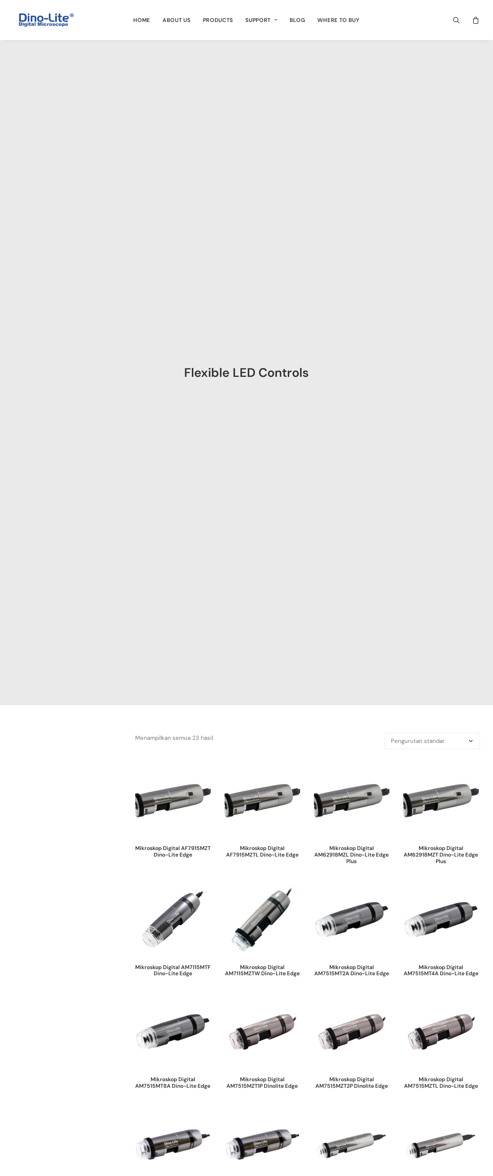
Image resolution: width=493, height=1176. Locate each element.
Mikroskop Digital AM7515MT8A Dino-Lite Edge (172, 547)
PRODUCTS (218, 20)
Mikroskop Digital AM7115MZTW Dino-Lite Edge (262, 435)
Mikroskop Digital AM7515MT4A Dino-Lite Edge (441, 435)
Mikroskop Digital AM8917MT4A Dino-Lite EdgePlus (351, 664)
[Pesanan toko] (432, 206)
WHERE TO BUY (338, 20)
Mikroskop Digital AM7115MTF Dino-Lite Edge (173, 435)
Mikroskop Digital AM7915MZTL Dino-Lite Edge (262, 660)
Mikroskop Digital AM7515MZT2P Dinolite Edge (351, 547)
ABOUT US (177, 20)
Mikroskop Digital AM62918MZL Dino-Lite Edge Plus (351, 320)
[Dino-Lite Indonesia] (46, 20)
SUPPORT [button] (261, 20)
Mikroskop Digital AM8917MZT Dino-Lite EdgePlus (172, 782)
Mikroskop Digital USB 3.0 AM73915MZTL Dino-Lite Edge (441, 782)
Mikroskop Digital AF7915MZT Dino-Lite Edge (173, 316)
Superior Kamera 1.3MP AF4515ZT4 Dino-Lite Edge (173, 897)
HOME (141, 20)
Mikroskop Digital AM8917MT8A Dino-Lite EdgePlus (440, 664)
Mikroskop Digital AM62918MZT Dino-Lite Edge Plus (441, 320)
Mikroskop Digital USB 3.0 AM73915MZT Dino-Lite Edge (352, 779)
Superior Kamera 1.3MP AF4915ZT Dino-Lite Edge (262, 897)
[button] (461, 20)
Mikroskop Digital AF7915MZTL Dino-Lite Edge (262, 316)
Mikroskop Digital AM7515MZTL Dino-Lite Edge (441, 547)
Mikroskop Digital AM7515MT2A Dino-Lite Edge (351, 435)
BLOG (297, 20)
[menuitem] (142, 20)
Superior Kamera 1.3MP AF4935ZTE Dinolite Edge (351, 897)
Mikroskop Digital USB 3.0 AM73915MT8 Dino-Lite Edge (262, 779)
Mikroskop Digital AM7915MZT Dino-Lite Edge (173, 660)
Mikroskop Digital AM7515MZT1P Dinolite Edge (262, 547)
